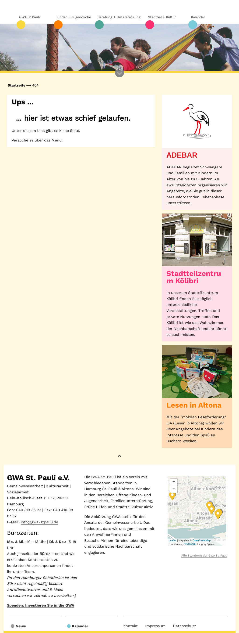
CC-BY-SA (189, 544)
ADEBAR (181, 155)
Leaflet (172, 540)
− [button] (174, 489)
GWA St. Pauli (103, 477)
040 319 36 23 (28, 510)
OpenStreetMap (202, 540)
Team (29, 571)
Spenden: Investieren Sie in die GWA (40, 605)
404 (35, 85)
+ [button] (174, 482)
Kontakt (130, 626)
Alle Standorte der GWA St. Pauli (204, 555)
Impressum (155, 626)
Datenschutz (184, 626)
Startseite (16, 85)
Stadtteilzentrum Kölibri (193, 277)
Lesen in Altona (193, 405)
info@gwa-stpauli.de (39, 522)
